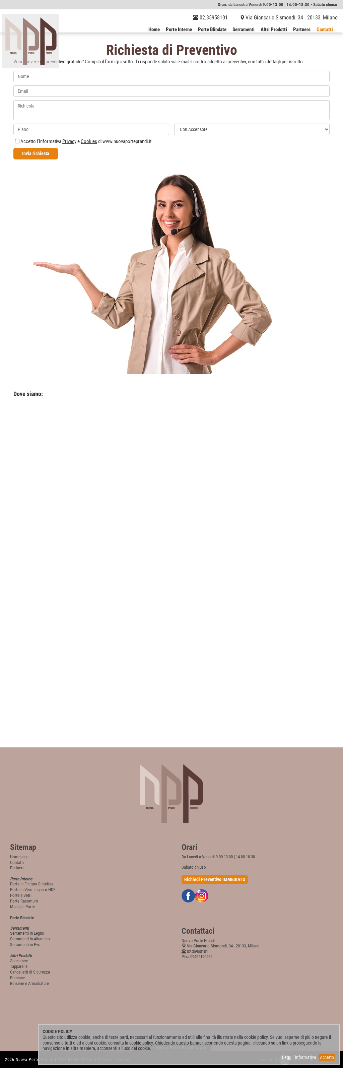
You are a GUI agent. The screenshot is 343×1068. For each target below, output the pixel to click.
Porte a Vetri (20, 895)
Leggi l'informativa (299, 1057)
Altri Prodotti (274, 29)
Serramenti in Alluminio (30, 938)
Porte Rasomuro (24, 901)
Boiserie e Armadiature (29, 983)
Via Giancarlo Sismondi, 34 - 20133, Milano (292, 17)
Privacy (69, 141)
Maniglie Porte (22, 906)
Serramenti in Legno (27, 933)
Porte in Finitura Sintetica (31, 883)
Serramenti (243, 29)
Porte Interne (179, 29)
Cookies (89, 141)
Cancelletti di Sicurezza (30, 972)
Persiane (17, 977)
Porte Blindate (212, 29)
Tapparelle (18, 966)
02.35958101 (210, 17)
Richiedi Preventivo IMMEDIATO (214, 879)
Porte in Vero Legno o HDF (32, 889)
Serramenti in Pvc (25, 944)
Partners (302, 29)
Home (154, 29)
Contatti (325, 29)
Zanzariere (19, 960)
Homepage (19, 856)
